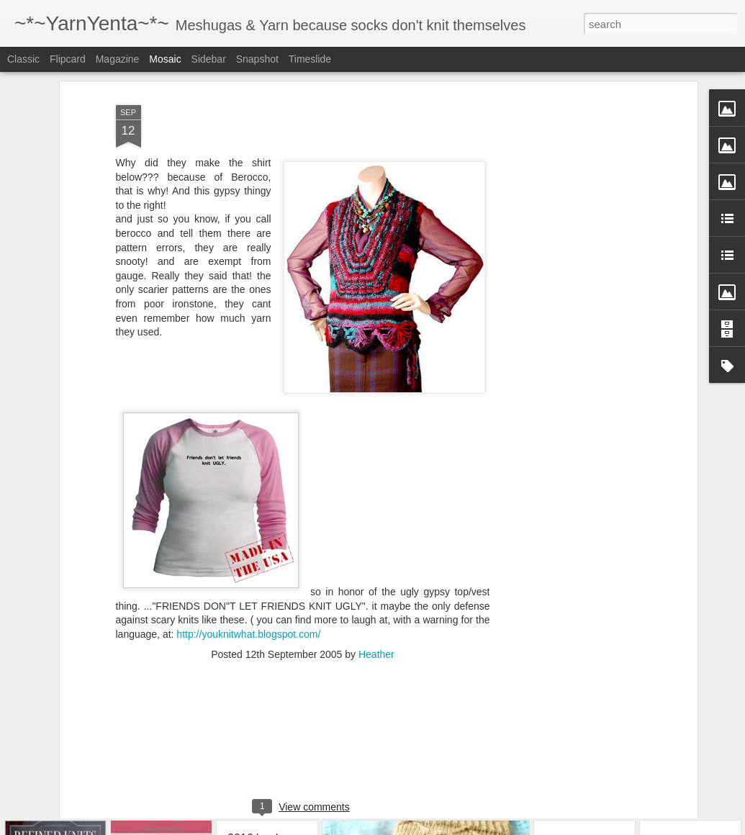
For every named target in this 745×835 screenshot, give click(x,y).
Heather (376, 608)
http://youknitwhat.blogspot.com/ (248, 587)
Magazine (118, 59)
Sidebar (208, 59)
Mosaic (165, 59)
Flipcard (68, 59)
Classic (23, 59)
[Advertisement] (569, 278)
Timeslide (310, 59)
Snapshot (257, 59)
